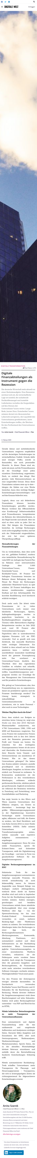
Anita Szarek (9, 432)
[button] (34, 1)
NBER (16, 826)
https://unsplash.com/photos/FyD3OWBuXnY (20, 360)
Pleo (32, 432)
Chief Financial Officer (12, 1109)
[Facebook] (2, 2)
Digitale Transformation (13, 366)
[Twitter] (5, 2)
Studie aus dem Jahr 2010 (14, 723)
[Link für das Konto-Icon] (31, 7)
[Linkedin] (9, 2)
